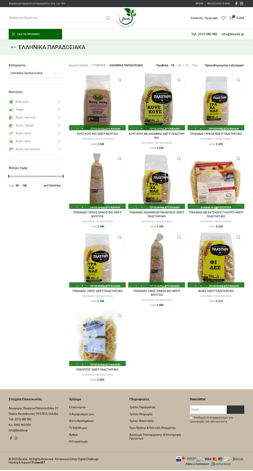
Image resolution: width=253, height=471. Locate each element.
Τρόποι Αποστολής (141, 422)
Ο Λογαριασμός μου (81, 415)
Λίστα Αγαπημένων (81, 422)
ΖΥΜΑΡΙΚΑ (99, 65)
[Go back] (14, 47)
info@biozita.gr (233, 34)
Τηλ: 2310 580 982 (204, 34)
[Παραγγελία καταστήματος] (224, 66)
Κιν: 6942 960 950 (20, 426)
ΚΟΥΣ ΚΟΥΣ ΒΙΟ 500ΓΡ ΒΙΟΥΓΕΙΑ (96, 131)
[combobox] (36, 73)
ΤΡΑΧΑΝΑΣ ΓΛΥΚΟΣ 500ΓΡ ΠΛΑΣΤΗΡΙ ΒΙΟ (217, 131)
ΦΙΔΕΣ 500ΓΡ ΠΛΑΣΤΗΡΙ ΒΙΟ (217, 291)
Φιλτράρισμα (52, 185)
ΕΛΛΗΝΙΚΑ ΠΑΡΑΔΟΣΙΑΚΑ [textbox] (26, 73)
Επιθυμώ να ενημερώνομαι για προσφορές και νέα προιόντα (211, 420)
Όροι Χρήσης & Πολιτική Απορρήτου (152, 429)
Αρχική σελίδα (79, 65)
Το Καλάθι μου (78, 429)
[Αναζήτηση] (61, 18)
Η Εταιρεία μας (78, 442)
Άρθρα (73, 435)
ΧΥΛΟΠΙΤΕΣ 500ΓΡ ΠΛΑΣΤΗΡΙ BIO (96, 370)
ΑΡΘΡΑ (199, 3)
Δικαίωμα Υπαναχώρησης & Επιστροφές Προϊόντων (155, 437)
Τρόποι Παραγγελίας (142, 408)
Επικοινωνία (77, 408)
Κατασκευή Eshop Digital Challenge (77, 460)
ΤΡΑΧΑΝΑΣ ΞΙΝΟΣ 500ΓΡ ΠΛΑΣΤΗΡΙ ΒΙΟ (96, 291)
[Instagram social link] (241, 4)
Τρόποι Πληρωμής (141, 415)
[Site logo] (126, 17)
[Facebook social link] (236, 4)
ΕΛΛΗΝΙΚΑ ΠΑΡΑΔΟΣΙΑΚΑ (96, 136)
